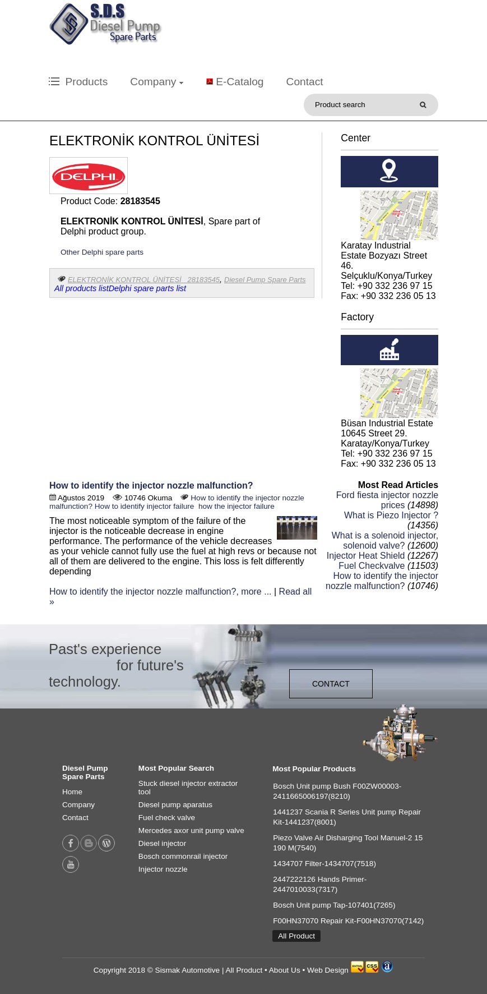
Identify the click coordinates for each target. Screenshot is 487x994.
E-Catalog (239, 82)
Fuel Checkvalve (371, 565)
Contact (304, 82)
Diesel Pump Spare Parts (264, 279)
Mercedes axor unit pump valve (191, 830)
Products (78, 82)
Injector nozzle (163, 869)
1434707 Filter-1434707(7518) (324, 863)
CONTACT (331, 683)
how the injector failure (235, 506)
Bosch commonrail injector (183, 856)
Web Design (328, 970)
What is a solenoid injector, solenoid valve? (385, 540)
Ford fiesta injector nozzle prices (387, 500)
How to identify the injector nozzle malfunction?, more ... (160, 591)
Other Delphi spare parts (102, 252)
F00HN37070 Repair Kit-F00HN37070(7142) (348, 921)
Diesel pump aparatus (175, 804)
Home (72, 792)
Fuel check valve (166, 817)
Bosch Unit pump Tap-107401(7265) (334, 905)
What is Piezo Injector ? (391, 515)
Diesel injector (162, 843)
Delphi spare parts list (147, 288)
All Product (296, 936)
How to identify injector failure (144, 506)
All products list (81, 288)
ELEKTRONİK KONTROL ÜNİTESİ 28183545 (144, 279)
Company (156, 82)
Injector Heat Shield (366, 555)
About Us (284, 970)
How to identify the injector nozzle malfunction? (151, 485)
